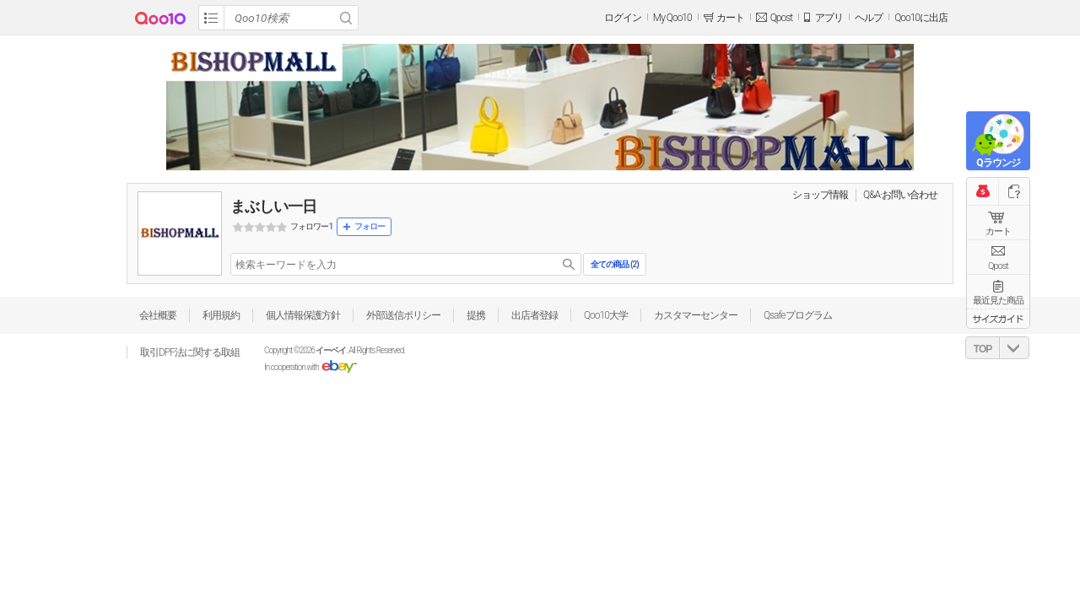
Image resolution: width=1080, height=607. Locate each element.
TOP (982, 349)
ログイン (622, 18)
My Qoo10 (672, 18)
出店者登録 (534, 315)
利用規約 (221, 315)
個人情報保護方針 (303, 315)
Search (346, 18)
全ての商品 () (614, 264)
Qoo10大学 (606, 315)
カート (998, 231)
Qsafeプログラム (798, 315)
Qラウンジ (997, 163)
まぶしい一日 (273, 206)
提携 (476, 315)
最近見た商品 (998, 300)
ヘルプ (869, 18)
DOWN (1014, 347)
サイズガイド (998, 318)
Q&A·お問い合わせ (900, 195)
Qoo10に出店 (921, 18)
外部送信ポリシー (403, 315)
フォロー (369, 226)
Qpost (781, 18)
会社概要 (157, 315)
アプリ (829, 18)
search (568, 264)
